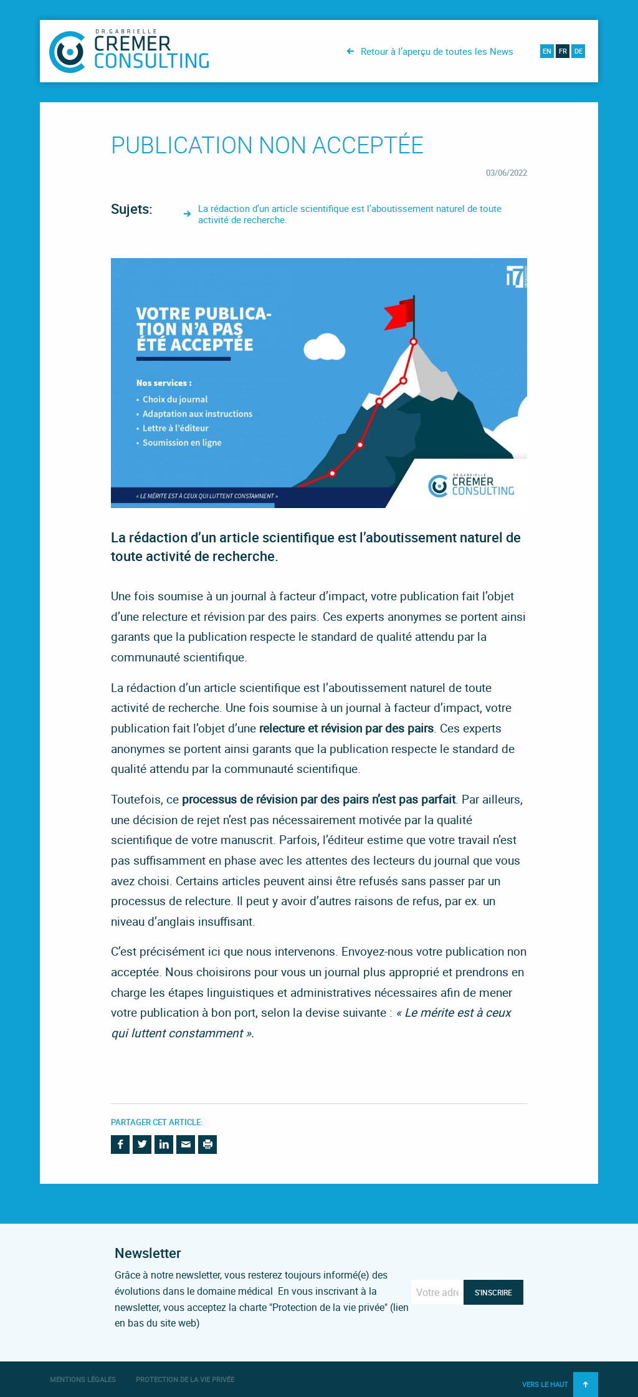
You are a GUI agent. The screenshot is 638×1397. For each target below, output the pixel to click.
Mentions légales (83, 1379)
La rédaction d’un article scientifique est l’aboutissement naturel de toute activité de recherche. (350, 214)
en (547, 50)
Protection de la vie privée (185, 1379)
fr (563, 50)
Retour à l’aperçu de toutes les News (437, 51)
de (578, 50)
